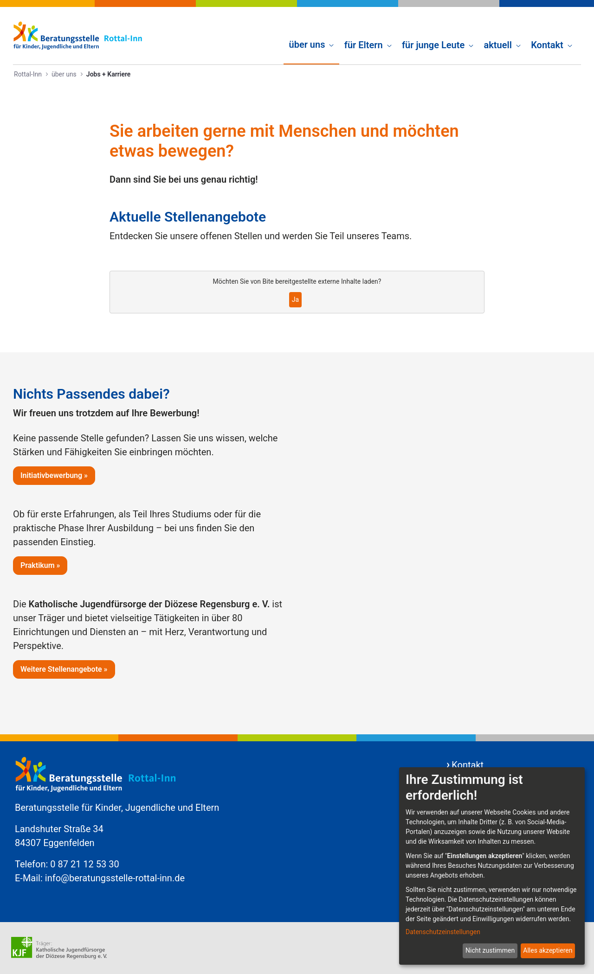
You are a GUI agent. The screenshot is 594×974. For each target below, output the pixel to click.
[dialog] (492, 866)
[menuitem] (311, 35)
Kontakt (468, 764)
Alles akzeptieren (547, 950)
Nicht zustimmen (490, 950)
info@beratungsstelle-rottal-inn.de (115, 878)
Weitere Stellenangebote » (64, 669)
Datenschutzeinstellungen (443, 932)
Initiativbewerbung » (54, 475)
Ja (295, 299)
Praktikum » (40, 565)
